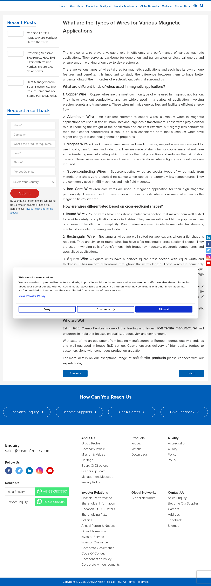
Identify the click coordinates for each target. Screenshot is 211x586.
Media (167, 6)
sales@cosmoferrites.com (27, 451)
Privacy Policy (91, 482)
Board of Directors (94, 465)
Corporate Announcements (100, 564)
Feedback (175, 520)
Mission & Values (93, 454)
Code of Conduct (93, 553)
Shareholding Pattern (95, 514)
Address (174, 514)
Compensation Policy (96, 559)
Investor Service (92, 536)
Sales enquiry (177, 498)
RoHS (172, 460)
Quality (105, 6)
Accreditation (177, 443)
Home (63, 6)
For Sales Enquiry (27, 412)
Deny (47, 309)
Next (192, 373)
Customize (106, 309)
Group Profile (90, 443)
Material (136, 449)
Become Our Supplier (183, 503)
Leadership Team (93, 471)
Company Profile (93, 449)
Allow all (163, 309)
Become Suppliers (79, 412)
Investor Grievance (94, 542)
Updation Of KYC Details (98, 509)
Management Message (97, 476)
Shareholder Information (98, 503)
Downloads (139, 454)
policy (172, 454)
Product (92, 6)
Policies (86, 520)
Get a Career (131, 412)
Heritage (87, 460)
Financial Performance (96, 498)
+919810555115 (54, 501)
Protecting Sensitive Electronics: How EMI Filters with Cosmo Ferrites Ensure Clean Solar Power (41, 62)
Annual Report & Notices (98, 525)
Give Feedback (184, 412)
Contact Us (182, 6)
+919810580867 (55, 491)
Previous (75, 373)
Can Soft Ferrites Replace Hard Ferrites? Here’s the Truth (42, 37)
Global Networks (149, 6)
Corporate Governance (97, 548)
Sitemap (173, 525)
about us (76, 6)
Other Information (93, 531)
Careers (173, 509)
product (136, 443)
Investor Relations (125, 6)
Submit (24, 193)
